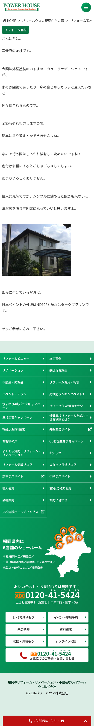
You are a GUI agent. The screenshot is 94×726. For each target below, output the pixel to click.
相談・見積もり (23, 641)
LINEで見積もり (23, 617)
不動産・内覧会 (12, 382)
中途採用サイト (59, 476)
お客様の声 (9, 441)
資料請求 (66, 629)
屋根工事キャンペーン (17, 417)
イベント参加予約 (66, 617)
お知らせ (55, 453)
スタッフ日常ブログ (62, 464)
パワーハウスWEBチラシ (66, 405)
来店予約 (23, 629)
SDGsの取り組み (60, 488)
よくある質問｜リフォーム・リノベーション (21, 453)
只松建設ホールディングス (20, 511)
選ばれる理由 (58, 370)
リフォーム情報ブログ (17, 464)
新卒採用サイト (12, 476)
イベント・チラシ (14, 394)
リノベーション (12, 370)
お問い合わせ (58, 500)
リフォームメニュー (15, 358)
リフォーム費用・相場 (64, 382)
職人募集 (8, 488)
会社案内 (8, 500)
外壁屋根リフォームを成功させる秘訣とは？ (68, 417)
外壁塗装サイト (59, 429)
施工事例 (55, 358)
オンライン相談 (65, 641)
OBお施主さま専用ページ (66, 441)
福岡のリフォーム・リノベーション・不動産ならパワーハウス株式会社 (47, 684)
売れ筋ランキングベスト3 (66, 394)
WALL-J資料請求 (13, 429)
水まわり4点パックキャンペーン (21, 406)
